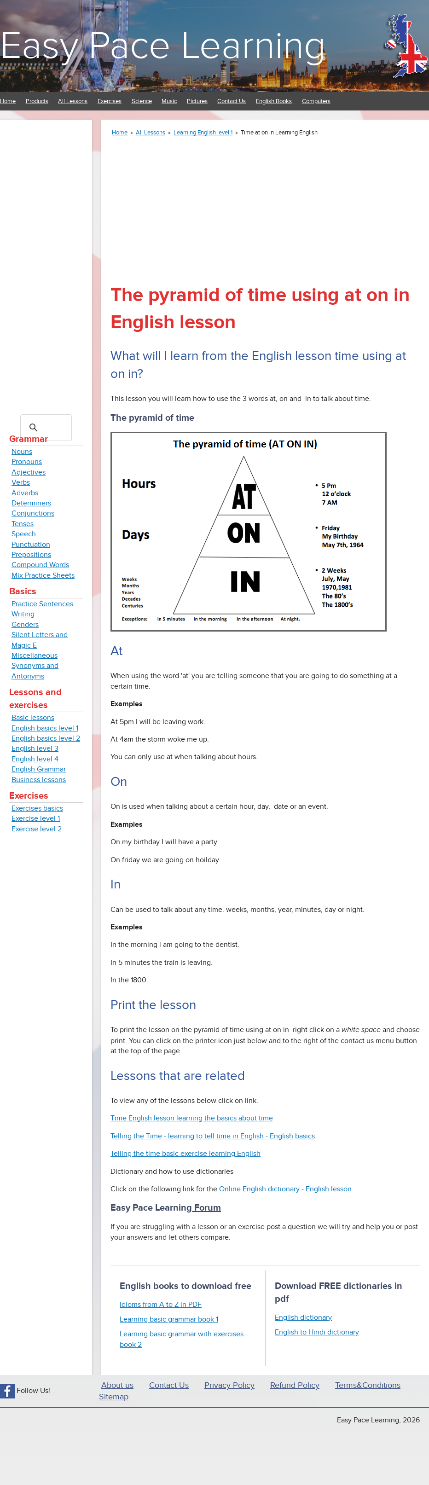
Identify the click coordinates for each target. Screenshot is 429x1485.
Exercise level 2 (37, 829)
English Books (274, 101)
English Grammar (39, 769)
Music (169, 101)
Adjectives (29, 472)
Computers (316, 101)
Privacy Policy (229, 1385)
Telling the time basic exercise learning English (185, 1153)
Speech (24, 534)
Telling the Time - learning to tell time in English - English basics (212, 1136)
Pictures (197, 101)
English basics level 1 (45, 728)
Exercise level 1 (36, 818)
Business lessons (39, 779)
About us (117, 1385)
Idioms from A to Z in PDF (161, 1304)
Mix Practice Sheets (43, 575)
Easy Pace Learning (163, 46)
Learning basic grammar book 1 (169, 1319)
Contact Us (231, 101)
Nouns (22, 451)
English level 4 (35, 759)
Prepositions (31, 554)
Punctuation (31, 544)
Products (37, 101)
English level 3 (35, 748)
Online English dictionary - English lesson (285, 1189)
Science (142, 101)
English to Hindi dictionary (317, 1332)
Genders (25, 624)
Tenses (23, 523)
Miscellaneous (35, 655)
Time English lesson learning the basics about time (191, 1118)
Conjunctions (33, 513)
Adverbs (25, 493)
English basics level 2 (46, 738)
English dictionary (303, 1317)
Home (8, 101)
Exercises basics (37, 808)
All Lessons (72, 101)
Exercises (110, 101)
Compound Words (40, 564)
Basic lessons (33, 717)
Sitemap (113, 1397)
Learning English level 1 (203, 132)
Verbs (21, 482)
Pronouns (27, 461)
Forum (206, 1207)
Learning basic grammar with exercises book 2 (181, 1339)
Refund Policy (294, 1385)
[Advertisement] (46, 267)
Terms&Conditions (367, 1385)
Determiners (31, 503)
